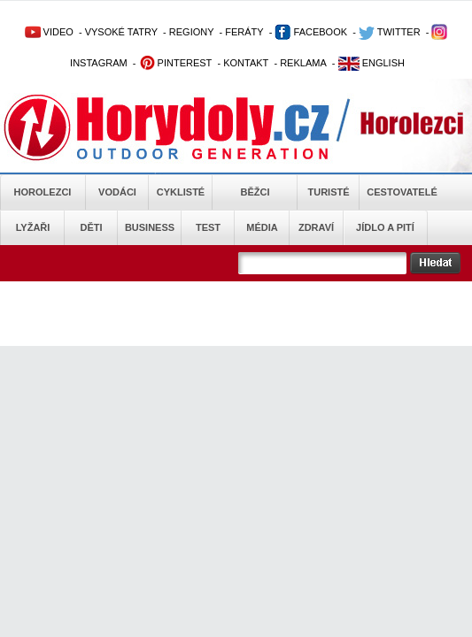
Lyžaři (33, 227)
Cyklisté (181, 192)
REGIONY (191, 32)
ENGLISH (371, 63)
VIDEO (49, 32)
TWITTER (390, 32)
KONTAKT (245, 63)
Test (208, 227)
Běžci (255, 192)
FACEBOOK (311, 32)
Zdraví (316, 227)
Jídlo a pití (385, 227)
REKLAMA (303, 63)
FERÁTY (244, 32)
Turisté (328, 192)
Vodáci (117, 192)
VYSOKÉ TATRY (121, 32)
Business (149, 227)
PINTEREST (176, 63)
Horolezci (43, 192)
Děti (91, 227)
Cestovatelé (402, 192)
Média (261, 227)
